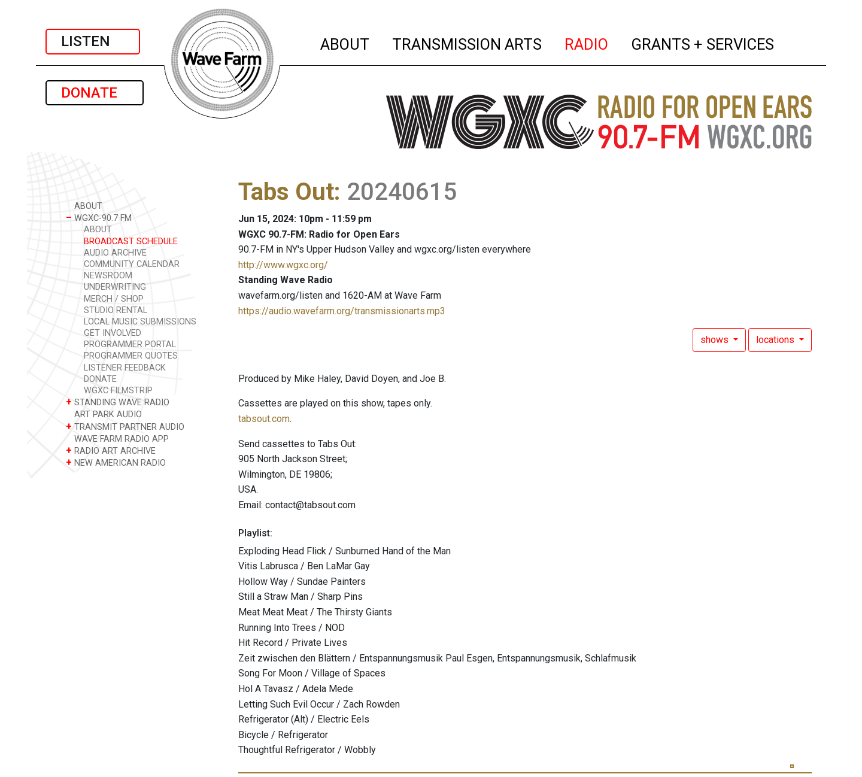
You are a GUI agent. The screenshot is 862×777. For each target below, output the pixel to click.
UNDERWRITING (115, 287)
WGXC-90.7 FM (99, 217)
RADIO (587, 42)
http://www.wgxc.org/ (283, 265)
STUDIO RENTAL (115, 310)
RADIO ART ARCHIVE (111, 450)
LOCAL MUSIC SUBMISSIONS (140, 322)
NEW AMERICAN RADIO (116, 462)
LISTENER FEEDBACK (125, 368)
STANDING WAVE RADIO (117, 402)
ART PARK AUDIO (104, 414)
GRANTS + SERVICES (703, 42)
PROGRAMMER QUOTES (131, 356)
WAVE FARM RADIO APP (117, 438)
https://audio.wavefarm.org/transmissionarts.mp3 (341, 311)
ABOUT (345, 42)
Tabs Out (286, 192)
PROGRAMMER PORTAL (130, 344)
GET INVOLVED (112, 333)
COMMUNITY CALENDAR (132, 264)
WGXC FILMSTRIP (118, 391)
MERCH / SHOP (114, 299)
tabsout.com (264, 418)
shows (715, 339)
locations (776, 339)
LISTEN (93, 41)
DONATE (94, 92)
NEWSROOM (108, 276)
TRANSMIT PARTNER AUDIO (125, 426)
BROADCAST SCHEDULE (131, 241)
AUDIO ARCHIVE (115, 253)
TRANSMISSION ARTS (467, 42)
